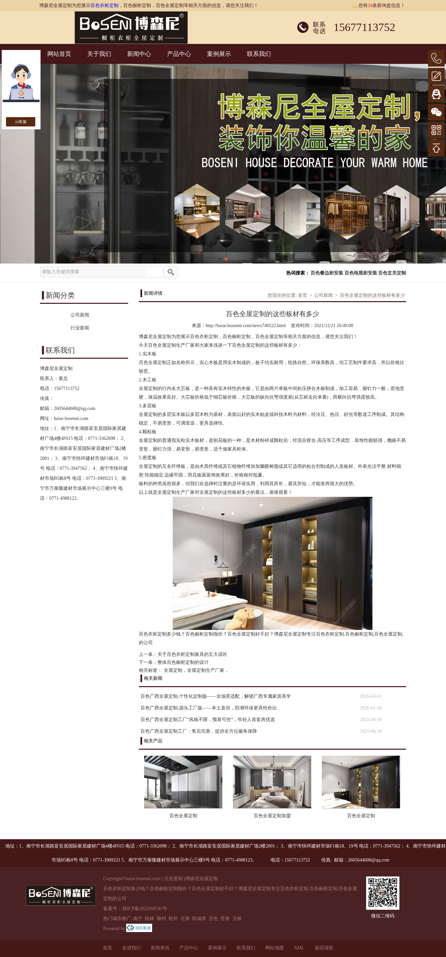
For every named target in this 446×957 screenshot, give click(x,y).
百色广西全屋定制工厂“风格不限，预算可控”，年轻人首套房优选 (207, 719)
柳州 (161, 918)
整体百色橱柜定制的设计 (183, 662)
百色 (213, 918)
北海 (185, 918)
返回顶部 (324, 947)
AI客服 (21, 121)
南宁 (137, 918)
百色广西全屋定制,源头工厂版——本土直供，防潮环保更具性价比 (208, 707)
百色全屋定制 (183, 815)
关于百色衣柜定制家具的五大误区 (192, 654)
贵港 (225, 918)
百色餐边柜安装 (327, 273)
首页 (302, 295)
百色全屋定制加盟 (272, 815)
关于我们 (99, 54)
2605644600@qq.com (75, 408)
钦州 (173, 918)
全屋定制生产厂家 (205, 670)
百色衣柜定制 (104, 5)
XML (299, 947)
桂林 (149, 918)
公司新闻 (323, 295)
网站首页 (59, 54)
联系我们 (259, 54)
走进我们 (131, 947)
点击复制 (173, 878)
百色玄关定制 (392, 273)
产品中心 (179, 54)
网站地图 (274, 947)
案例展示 (219, 54)
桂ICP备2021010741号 (144, 908)
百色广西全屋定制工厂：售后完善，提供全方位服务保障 (198, 731)
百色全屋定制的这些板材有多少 (372, 295)
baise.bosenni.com (71, 418)
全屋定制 (173, 670)
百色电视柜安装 (360, 273)
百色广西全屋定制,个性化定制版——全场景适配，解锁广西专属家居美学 (215, 696)
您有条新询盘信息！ (378, 5)
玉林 (237, 918)
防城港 (199, 918)
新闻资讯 (160, 947)
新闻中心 (139, 54)
